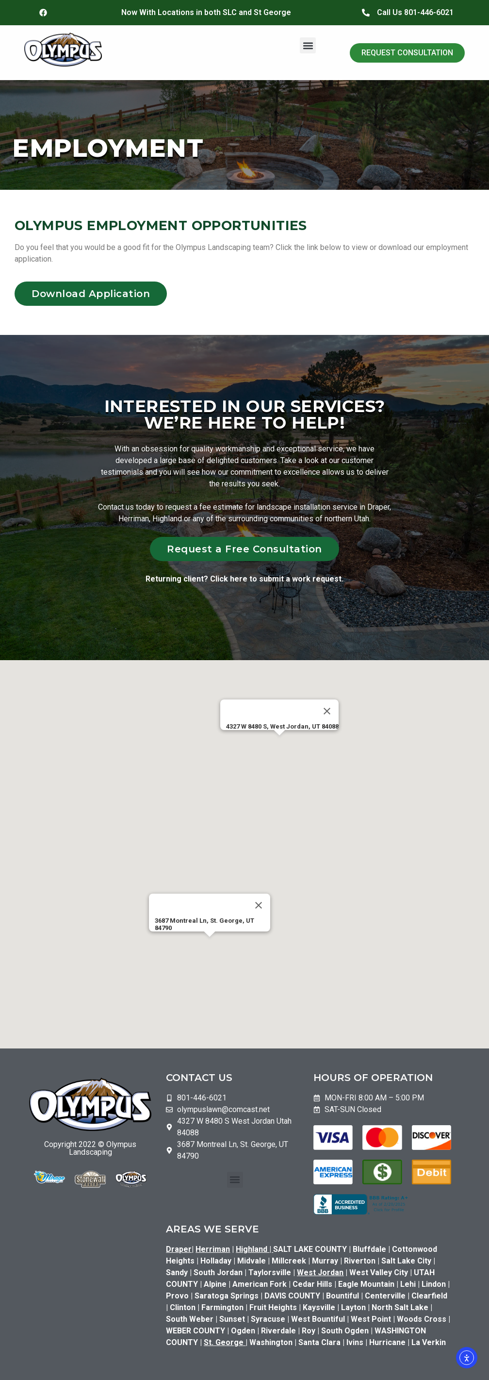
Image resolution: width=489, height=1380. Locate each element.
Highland (254, 1249)
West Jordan (320, 1272)
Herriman (213, 1249)
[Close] (327, 711)
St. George (224, 1342)
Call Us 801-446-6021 (415, 12)
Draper (179, 1249)
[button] (308, 45)
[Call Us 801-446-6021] (366, 13)
